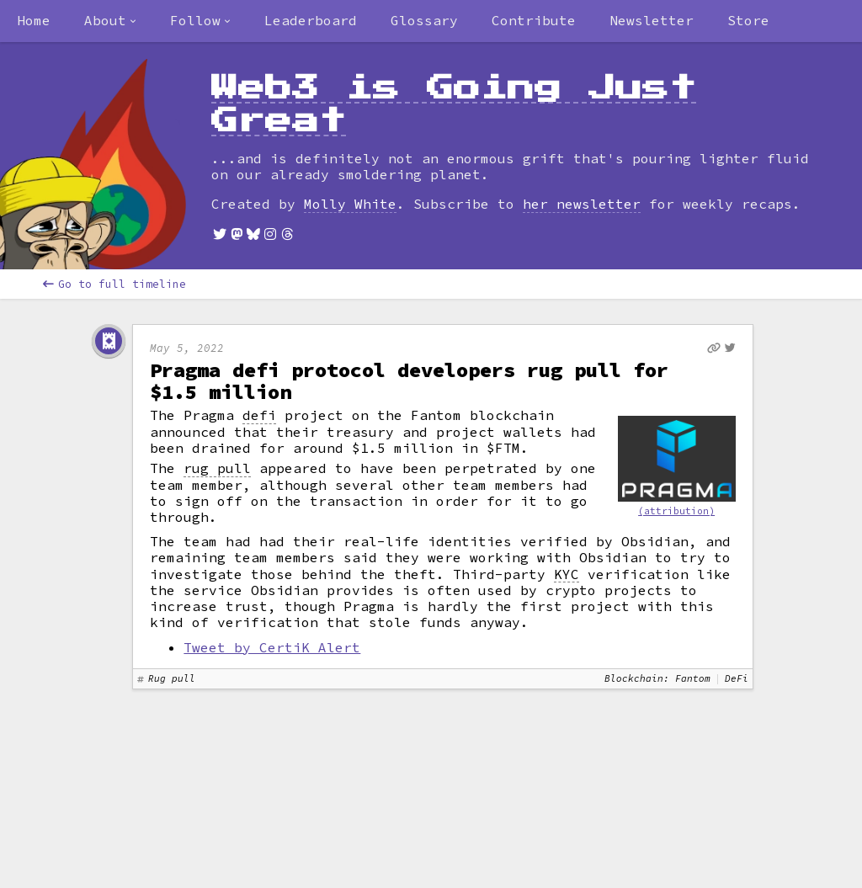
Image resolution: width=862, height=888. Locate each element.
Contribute (534, 20)
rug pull (217, 468)
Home (34, 20)
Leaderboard (310, 20)
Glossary (424, 20)
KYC (566, 574)
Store (748, 20)
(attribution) (676, 511)
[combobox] (110, 21)
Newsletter (651, 20)
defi (259, 415)
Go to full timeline (114, 284)
